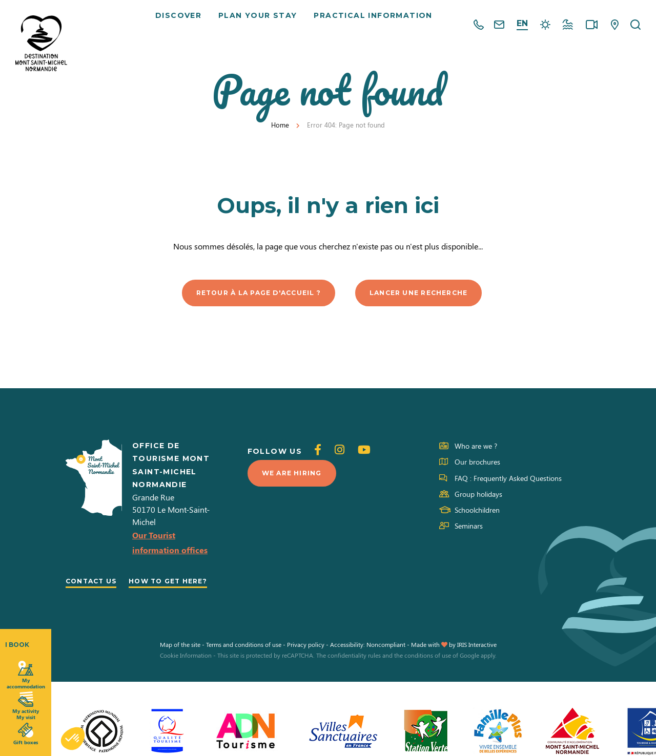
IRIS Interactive (477, 662)
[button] (72, 738)
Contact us (96, 582)
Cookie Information (186, 673)
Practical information (376, 25)
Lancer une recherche (429, 293)
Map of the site (180, 662)
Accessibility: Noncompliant (367, 662)
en (522, 23)
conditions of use (427, 673)
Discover (182, 25)
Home (280, 124)
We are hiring (296, 475)
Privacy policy (305, 662)
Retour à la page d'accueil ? (251, 293)
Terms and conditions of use (243, 662)
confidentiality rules (354, 673)
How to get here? (111, 597)
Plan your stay (261, 25)
